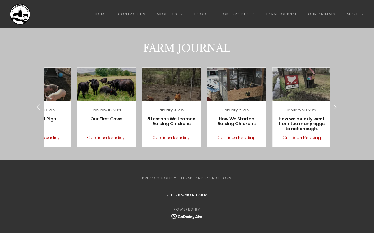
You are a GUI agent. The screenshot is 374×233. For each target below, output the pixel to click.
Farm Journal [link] (281, 14)
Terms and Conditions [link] (206, 178)
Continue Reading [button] (89, 138)
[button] (168, 14)
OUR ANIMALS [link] (322, 14)
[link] (20, 14)
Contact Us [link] (132, 14)
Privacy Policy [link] (159, 178)
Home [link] (101, 14)
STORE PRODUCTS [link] (236, 14)
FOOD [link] (200, 14)
